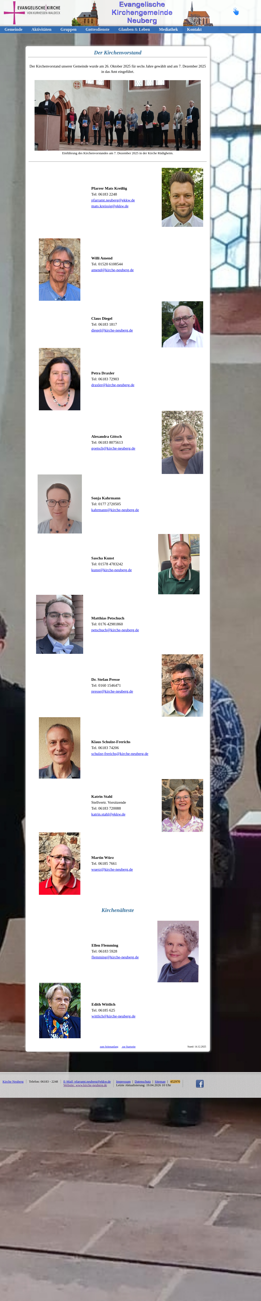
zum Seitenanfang (109, 1046)
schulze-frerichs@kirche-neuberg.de (119, 753)
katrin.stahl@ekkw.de (108, 814)
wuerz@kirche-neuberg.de (112, 869)
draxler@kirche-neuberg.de (112, 385)
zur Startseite (129, 1046)
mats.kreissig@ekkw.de (109, 206)
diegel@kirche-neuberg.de (112, 330)
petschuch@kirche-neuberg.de (115, 630)
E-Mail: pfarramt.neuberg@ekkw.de (87, 1081)
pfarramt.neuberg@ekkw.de (113, 200)
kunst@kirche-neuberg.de (111, 570)
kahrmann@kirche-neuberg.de (115, 510)
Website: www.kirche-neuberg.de (85, 1085)
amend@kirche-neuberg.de (112, 270)
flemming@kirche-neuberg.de (115, 957)
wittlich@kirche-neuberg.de (114, 1016)
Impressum (123, 1081)
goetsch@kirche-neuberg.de (113, 448)
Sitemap (160, 1081)
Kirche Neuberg (13, 1081)
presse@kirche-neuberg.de (112, 691)
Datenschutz (143, 1081)
